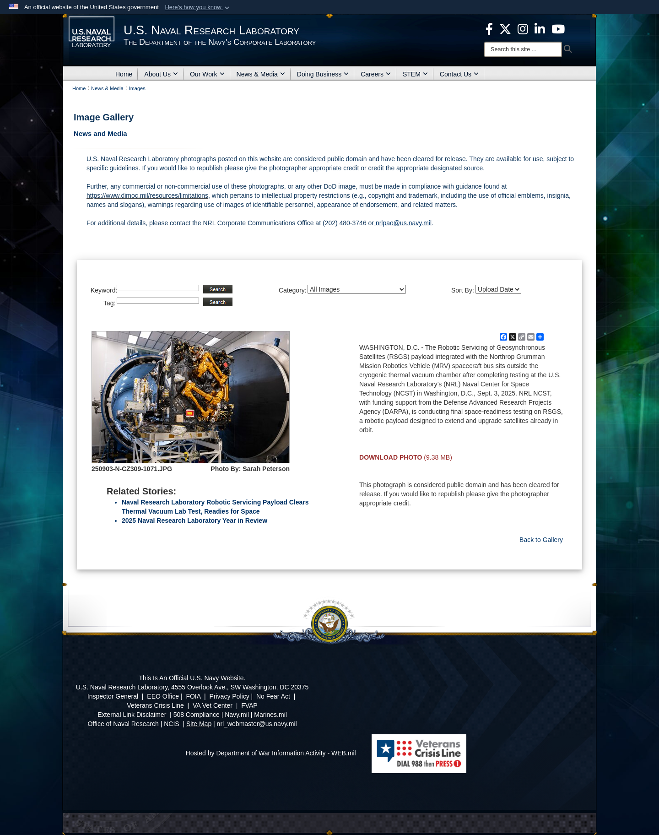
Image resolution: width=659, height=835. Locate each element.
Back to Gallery (541, 539)
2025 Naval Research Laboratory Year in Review (194, 520)
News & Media (261, 74)
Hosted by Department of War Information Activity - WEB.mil (271, 753)
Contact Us (459, 74)
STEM (415, 74)
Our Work (207, 74)
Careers (376, 74)
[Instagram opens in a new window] (523, 28)
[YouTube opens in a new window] (558, 28)
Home (123, 74)
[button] (198, 7)
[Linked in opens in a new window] (540, 28)
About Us (161, 74)
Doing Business (323, 74)
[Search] (523, 49)
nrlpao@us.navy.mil (403, 223)
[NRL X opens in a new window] (505, 28)
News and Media (100, 133)
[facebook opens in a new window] (489, 28)
